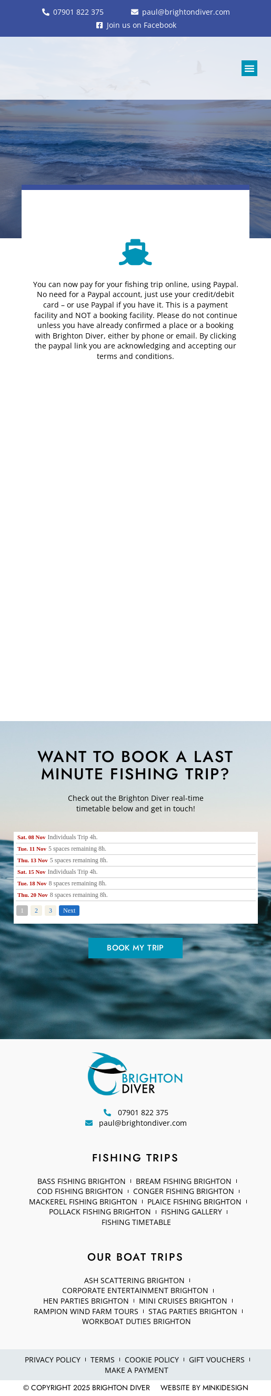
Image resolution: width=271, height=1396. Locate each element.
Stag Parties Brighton (192, 1311)
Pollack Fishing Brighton (100, 1212)
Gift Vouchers (217, 1360)
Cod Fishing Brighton (80, 1191)
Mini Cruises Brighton (183, 1301)
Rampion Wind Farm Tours (86, 1311)
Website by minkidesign (204, 1387)
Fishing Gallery (191, 1212)
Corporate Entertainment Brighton (135, 1290)
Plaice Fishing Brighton (194, 1202)
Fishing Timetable (136, 1222)
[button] (249, 68)
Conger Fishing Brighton (183, 1191)
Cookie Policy (152, 1360)
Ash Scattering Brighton (134, 1280)
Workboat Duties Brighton (136, 1321)
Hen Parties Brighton (86, 1301)
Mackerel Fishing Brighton (83, 1202)
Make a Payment (136, 1370)
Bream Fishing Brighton (184, 1181)
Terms (103, 1360)
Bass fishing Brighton (81, 1181)
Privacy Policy (53, 1360)
